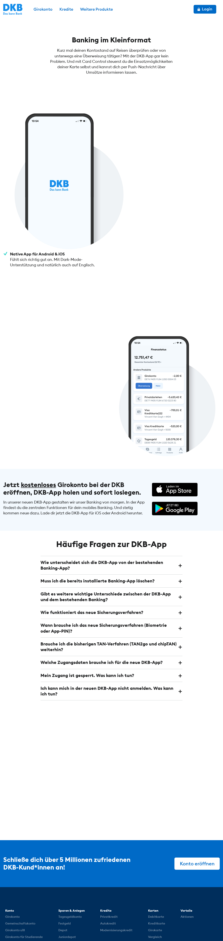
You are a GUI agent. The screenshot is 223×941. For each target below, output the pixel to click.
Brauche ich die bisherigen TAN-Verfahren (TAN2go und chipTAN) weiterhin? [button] (109, 598)
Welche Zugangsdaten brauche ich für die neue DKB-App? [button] (102, 614)
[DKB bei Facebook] (202, 911)
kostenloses (38, 438)
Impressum (94, 928)
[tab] (112, 518)
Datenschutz (62, 928)
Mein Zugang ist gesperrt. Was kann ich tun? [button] (87, 627)
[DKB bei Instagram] (191, 911)
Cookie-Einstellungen (135, 928)
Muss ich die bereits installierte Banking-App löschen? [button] (98, 533)
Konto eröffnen (197, 815)
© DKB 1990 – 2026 (22, 928)
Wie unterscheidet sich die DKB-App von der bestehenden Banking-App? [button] (102, 517)
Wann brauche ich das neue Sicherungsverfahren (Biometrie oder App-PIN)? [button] (104, 580)
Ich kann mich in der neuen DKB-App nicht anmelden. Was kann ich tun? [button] (107, 642)
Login (205, 9)
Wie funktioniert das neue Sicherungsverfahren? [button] (92, 564)
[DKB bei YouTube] (179, 911)
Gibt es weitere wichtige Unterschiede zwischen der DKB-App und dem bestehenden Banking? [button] (106, 548)
